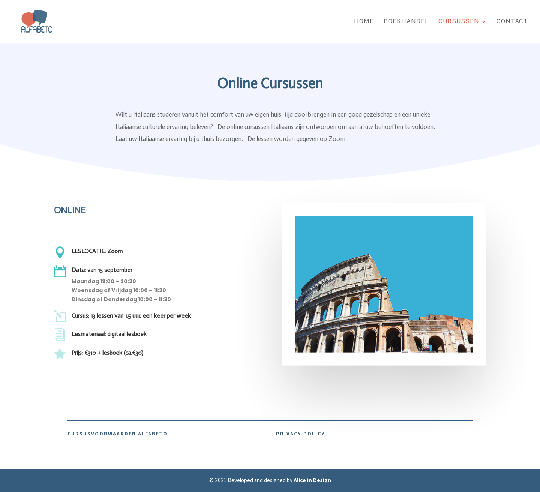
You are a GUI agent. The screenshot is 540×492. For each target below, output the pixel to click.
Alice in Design (312, 480)
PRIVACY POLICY (300, 433)
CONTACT (512, 22)
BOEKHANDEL (406, 22)
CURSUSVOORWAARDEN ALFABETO (118, 433)
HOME (364, 22)
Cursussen (458, 22)
